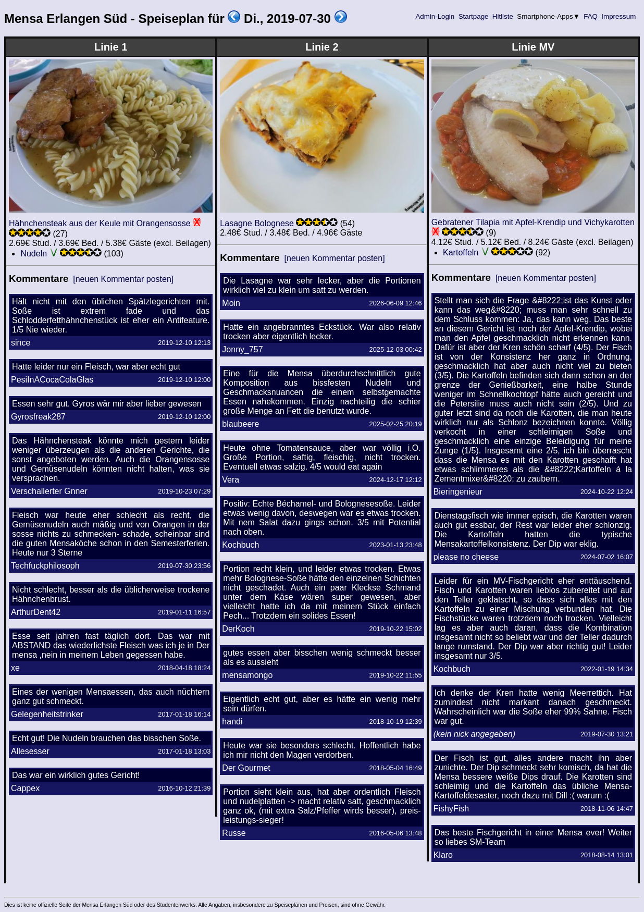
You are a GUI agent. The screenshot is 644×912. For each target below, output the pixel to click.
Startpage (473, 16)
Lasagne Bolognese (256, 223)
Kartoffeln (460, 252)
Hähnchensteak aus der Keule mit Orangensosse (100, 223)
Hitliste (502, 16)
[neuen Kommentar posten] (123, 279)
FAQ (591, 16)
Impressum (619, 16)
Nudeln (33, 253)
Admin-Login (435, 16)
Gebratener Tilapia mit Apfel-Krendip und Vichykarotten (533, 222)
